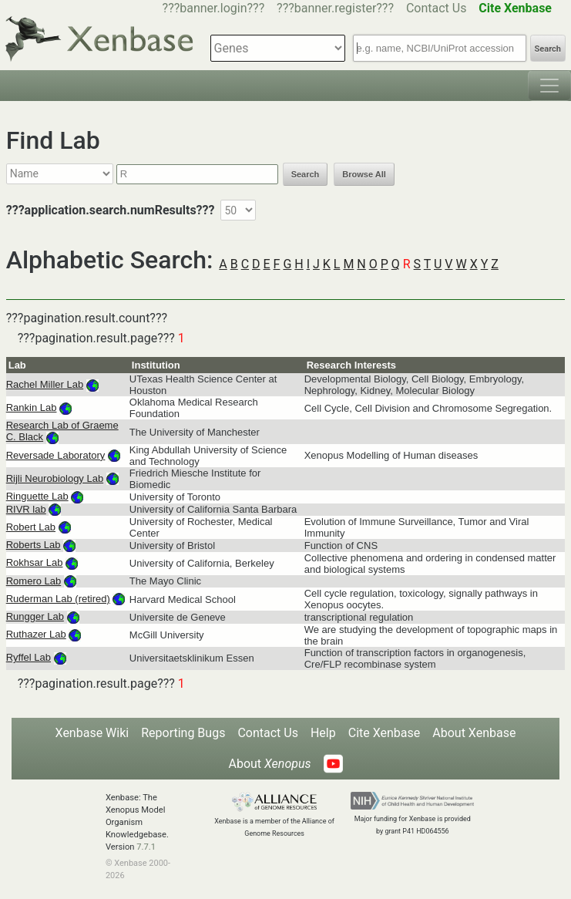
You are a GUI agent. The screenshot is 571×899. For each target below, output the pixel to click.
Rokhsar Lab (34, 562)
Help (323, 733)
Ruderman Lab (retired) (58, 598)
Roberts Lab (33, 545)
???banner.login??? (214, 8)
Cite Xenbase (384, 733)
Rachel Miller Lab (44, 384)
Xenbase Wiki (92, 733)
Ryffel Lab (28, 657)
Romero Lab (34, 581)
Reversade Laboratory (56, 455)
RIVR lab (26, 509)
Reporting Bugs (183, 733)
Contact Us (436, 8)
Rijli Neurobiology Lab (54, 478)
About (269, 763)
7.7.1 (146, 847)
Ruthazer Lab (36, 634)
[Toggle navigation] (549, 85)
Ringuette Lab (37, 496)
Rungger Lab (35, 616)
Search (548, 49)
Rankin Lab (31, 407)
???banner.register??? (335, 8)
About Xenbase (474, 733)
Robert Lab (30, 527)
